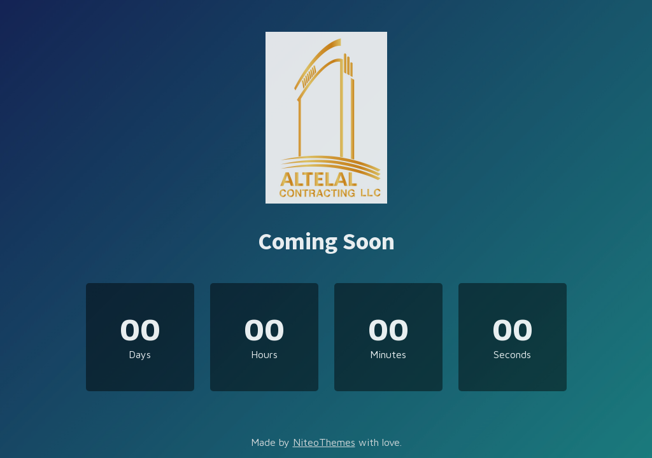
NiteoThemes (324, 442)
